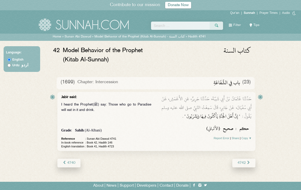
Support (127, 185)
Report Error (221, 138)
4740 (69, 162)
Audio (286, 13)
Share (235, 138)
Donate (182, 185)
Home (57, 36)
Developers (146, 185)
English (17, 59)
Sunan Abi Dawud (78, 36)
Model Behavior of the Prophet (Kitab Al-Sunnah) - (140, 36)
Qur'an (235, 13)
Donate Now (178, 5)
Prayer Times (268, 13)
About (98, 185)
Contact (166, 185)
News (112, 185)
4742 (244, 162)
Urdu (20, 65)
